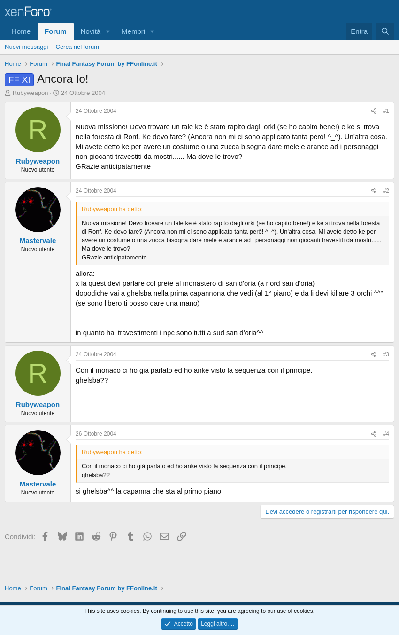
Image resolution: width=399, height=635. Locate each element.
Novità (91, 31)
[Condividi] (374, 111)
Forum (56, 31)
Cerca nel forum (77, 46)
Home (21, 31)
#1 (386, 111)
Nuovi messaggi (26, 46)
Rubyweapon (30, 92)
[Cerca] (385, 31)
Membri (133, 31)
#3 (386, 354)
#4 (386, 434)
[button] (108, 31)
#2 (386, 191)
